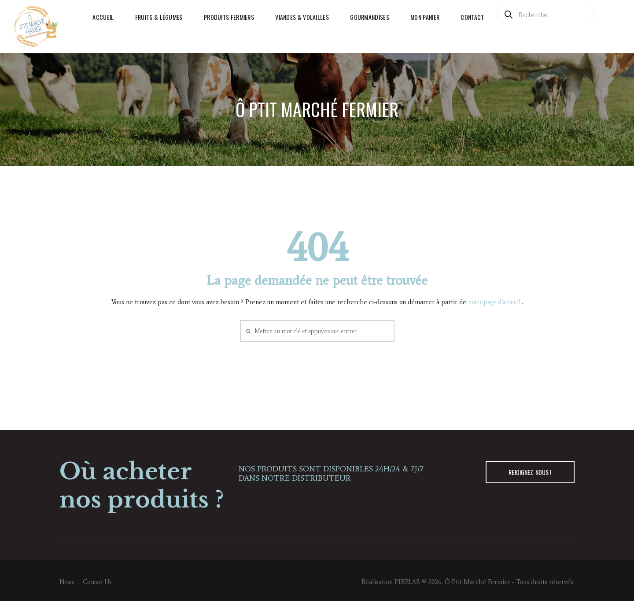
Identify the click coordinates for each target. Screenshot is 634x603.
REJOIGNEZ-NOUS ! (527, 474)
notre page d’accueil (495, 302)
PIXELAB (406, 583)
